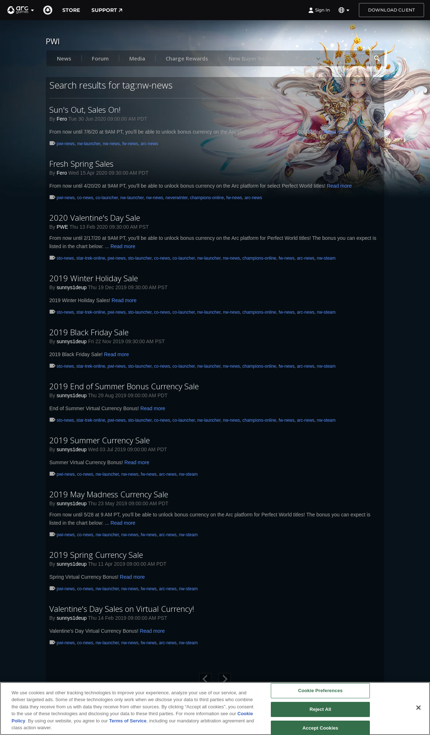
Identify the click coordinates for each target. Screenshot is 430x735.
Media (137, 58)
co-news (85, 197)
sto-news (65, 258)
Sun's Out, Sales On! (85, 109)
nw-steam (326, 258)
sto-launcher (139, 258)
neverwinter (177, 197)
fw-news (130, 143)
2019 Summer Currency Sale (99, 440)
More (311, 58)
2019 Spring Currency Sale (96, 554)
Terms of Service (128, 720)
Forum (100, 58)
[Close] (418, 708)
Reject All (320, 709)
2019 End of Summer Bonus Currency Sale (124, 386)
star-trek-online (90, 258)
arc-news (149, 143)
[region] (215, 708)
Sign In (319, 10)
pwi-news (66, 143)
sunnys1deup (71, 287)
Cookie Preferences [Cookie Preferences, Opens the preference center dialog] (320, 691)
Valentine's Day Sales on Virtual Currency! (121, 608)
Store (71, 10)
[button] (21, 10)
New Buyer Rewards (255, 58)
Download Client (391, 10)
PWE (62, 227)
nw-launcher (88, 143)
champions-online (207, 197)
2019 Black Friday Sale (89, 332)
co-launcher (106, 197)
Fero (62, 119)
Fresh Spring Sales (81, 163)
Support (106, 10)
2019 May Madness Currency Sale (108, 494)
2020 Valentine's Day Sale (94, 217)
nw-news (111, 143)
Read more (336, 132)
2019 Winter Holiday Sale (93, 278)
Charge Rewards (187, 58)
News (64, 58)
